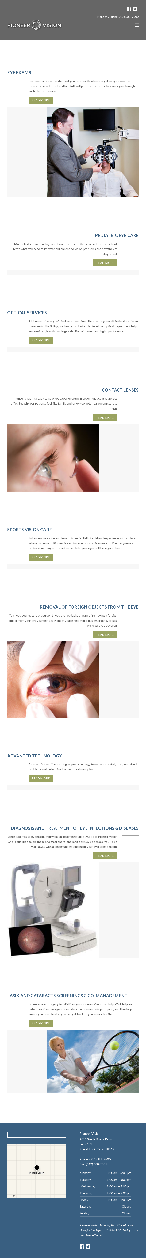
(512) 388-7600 (128, 16)
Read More (41, 100)
